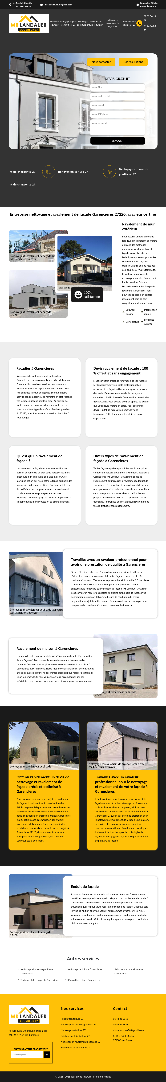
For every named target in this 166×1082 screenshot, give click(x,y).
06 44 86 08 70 (150, 28)
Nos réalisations (133, 62)
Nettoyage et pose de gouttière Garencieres (37, 971)
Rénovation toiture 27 (73, 171)
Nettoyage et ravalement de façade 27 (112, 23)
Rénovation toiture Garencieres (84, 980)
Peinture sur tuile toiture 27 (75, 1036)
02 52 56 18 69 (150, 18)
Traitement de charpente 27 (75, 1047)
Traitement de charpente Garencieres (40, 980)
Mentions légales (102, 1076)
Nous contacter (101, 62)
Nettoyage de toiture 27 (73, 1030)
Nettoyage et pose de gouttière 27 (78, 1024)
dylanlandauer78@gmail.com (58, 4)
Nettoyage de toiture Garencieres (85, 969)
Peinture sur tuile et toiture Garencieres (128, 971)
